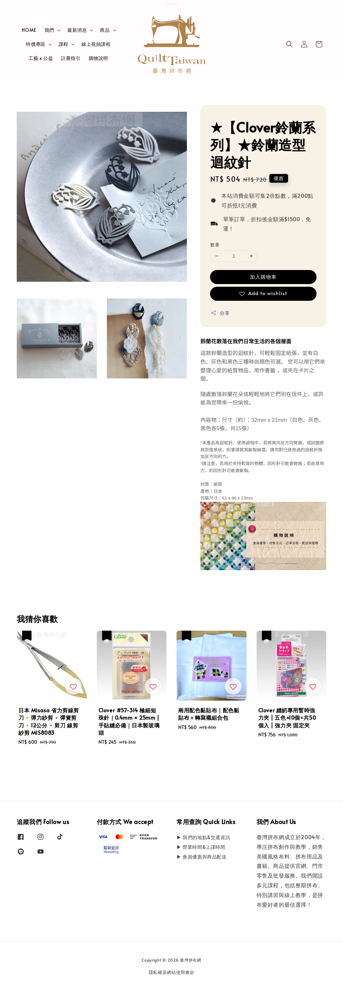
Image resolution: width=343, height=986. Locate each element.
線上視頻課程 (96, 44)
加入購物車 (263, 276)
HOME (29, 30)
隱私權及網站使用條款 (172, 972)
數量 (214, 245)
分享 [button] (219, 313)
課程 (63, 44)
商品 (105, 30)
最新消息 (77, 30)
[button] (289, 44)
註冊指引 (70, 58)
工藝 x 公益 (40, 58)
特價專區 (35, 44)
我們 (49, 30)
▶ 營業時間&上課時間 (201, 847)
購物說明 (98, 58)
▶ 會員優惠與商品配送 (202, 857)
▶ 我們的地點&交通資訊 (203, 837)
